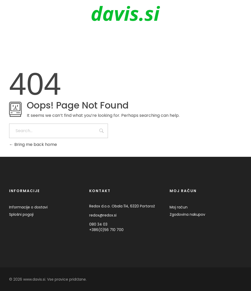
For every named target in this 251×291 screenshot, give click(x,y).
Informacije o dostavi (28, 207)
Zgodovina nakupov (187, 214)
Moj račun (179, 207)
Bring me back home (33, 144)
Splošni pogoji (21, 214)
